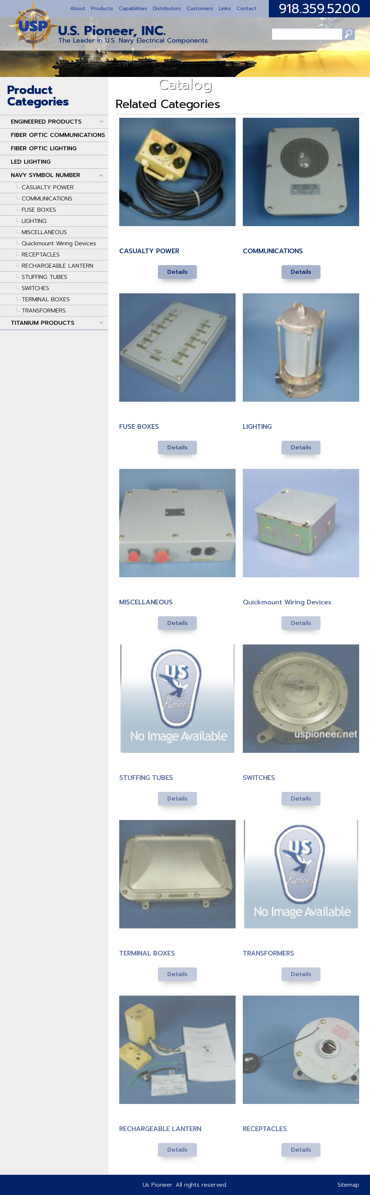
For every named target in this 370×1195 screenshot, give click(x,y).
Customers (200, 8)
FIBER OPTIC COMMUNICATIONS (58, 135)
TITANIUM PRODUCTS (42, 323)
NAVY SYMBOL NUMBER (45, 175)
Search (347, 34)
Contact (247, 8)
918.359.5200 (319, 8)
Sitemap (348, 1185)
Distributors (167, 8)
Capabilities (133, 8)
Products (102, 8)
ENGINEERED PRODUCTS (46, 121)
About (77, 8)
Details (177, 272)
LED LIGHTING (31, 162)
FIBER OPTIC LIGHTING (44, 148)
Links (225, 8)
